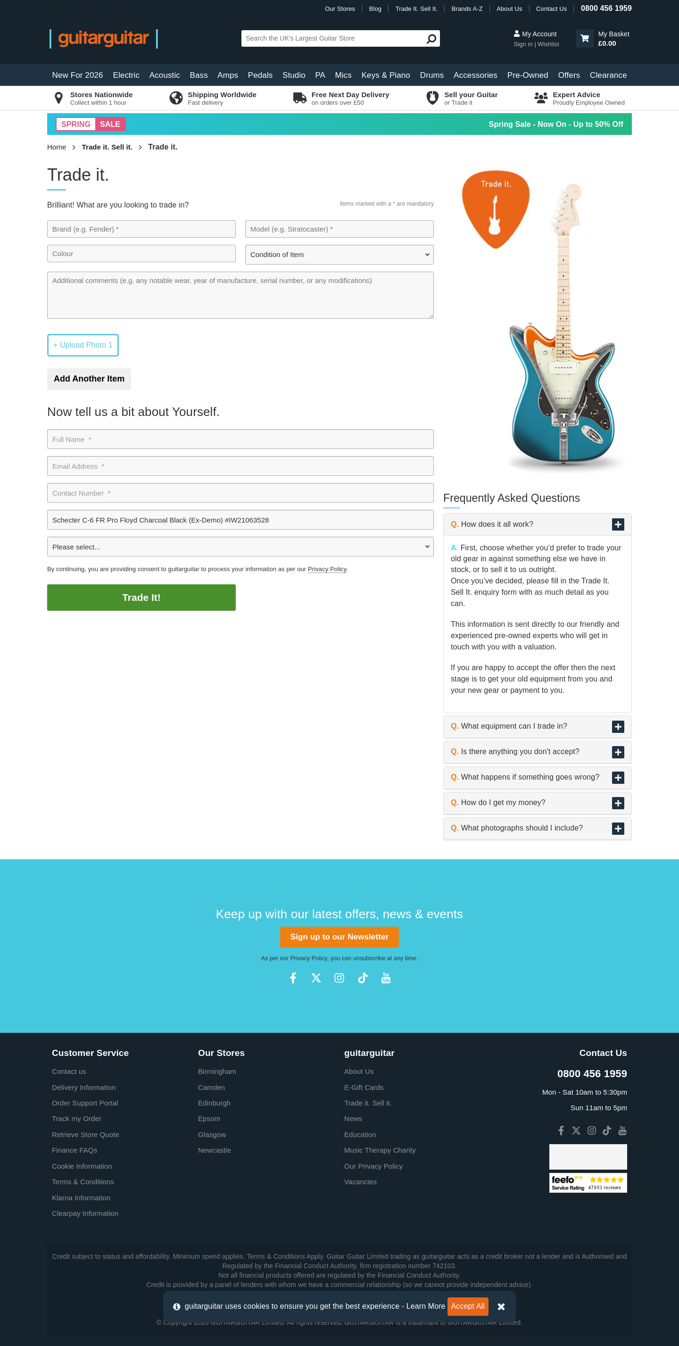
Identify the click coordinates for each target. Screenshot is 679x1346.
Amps (227, 75)
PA (320, 75)
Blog (375, 8)
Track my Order (76, 1118)
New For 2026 (77, 75)
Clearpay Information (85, 1213)
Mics (343, 75)
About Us (509, 8)
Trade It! (141, 597)
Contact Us (551, 8)
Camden (211, 1087)
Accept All (468, 1306)
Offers (569, 75)
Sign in (523, 44)
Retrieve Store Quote (85, 1134)
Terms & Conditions (83, 1182)
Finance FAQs (74, 1150)
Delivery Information (84, 1087)
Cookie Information (82, 1166)
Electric (126, 75)
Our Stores (340, 8)
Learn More (426, 1306)
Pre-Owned (527, 75)
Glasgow (212, 1134)
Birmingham (217, 1071)
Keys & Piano (386, 75)
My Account (534, 34)
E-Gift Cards (364, 1087)
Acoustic (164, 75)
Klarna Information (81, 1198)
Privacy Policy (327, 569)
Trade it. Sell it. (107, 147)
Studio (294, 75)
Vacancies (360, 1182)
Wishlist (548, 44)
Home (56, 147)
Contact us (69, 1071)
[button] (585, 38)
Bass (199, 75)
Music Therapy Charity (380, 1150)
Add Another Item (89, 378)
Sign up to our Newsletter (339, 936)
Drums (432, 75)
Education (360, 1134)
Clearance (608, 75)
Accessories (475, 75)
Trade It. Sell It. (417, 8)
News (353, 1118)
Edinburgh (214, 1103)
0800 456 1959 (606, 8)
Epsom (209, 1118)
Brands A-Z (467, 8)
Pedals (260, 75)
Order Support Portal (85, 1103)
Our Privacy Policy (373, 1166)
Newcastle (214, 1150)
